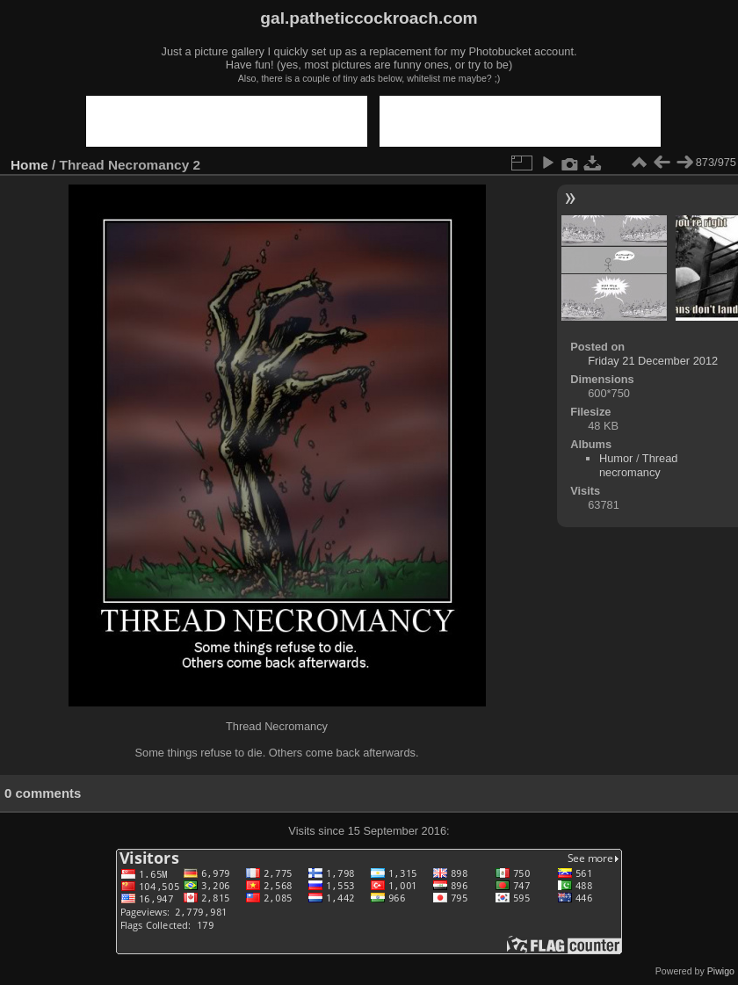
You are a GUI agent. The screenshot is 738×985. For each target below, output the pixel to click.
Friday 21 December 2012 (653, 360)
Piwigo (720, 971)
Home (29, 164)
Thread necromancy (638, 465)
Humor (616, 458)
